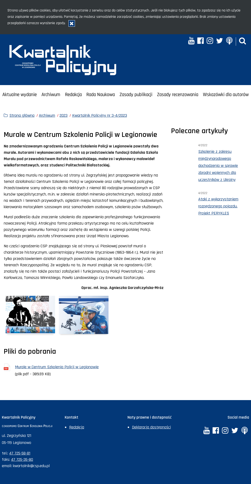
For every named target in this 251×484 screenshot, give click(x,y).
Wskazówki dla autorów (226, 95)
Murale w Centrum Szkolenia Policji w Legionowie (57, 367)
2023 (63, 115)
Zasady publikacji (136, 95)
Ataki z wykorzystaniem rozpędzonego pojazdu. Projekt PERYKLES (218, 206)
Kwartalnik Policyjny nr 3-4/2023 (99, 115)
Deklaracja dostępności (151, 427)
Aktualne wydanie (19, 95)
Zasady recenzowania (177, 95)
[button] (242, 41)
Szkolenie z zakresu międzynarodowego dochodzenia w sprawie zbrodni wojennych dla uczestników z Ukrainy (218, 165)
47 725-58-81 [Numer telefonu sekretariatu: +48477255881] (19, 453)
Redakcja (73, 95)
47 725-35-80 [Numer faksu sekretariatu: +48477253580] (22, 459)
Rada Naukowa (100, 95)
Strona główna (21, 115)
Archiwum (50, 95)
